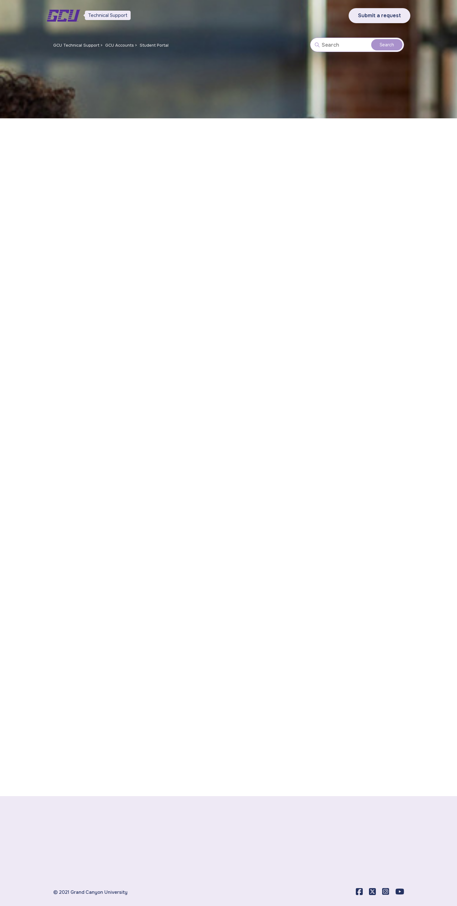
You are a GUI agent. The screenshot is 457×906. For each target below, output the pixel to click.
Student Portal (154, 45)
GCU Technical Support (76, 45)
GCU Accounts (119, 45)
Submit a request (379, 15)
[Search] (357, 45)
